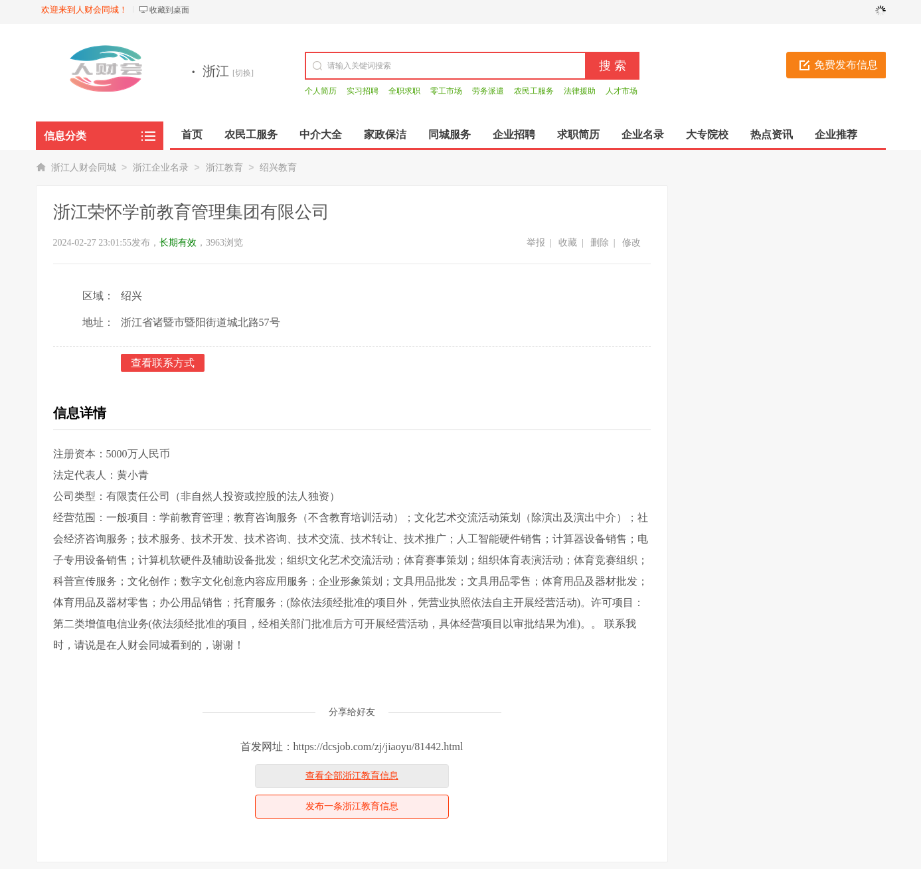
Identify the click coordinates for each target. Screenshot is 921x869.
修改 (631, 243)
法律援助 (580, 91)
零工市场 (446, 91)
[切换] (243, 73)
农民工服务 (534, 91)
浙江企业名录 (161, 168)
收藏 (567, 243)
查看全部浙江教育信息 (351, 776)
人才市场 (621, 91)
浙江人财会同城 (83, 168)
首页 (192, 134)
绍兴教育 (278, 168)
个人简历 (321, 91)
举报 (536, 243)
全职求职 (404, 91)
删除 (599, 243)
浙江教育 (224, 168)
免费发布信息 (846, 64)
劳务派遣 (488, 91)
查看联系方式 (163, 362)
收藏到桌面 (169, 10)
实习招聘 (362, 91)
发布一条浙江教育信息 (351, 806)
